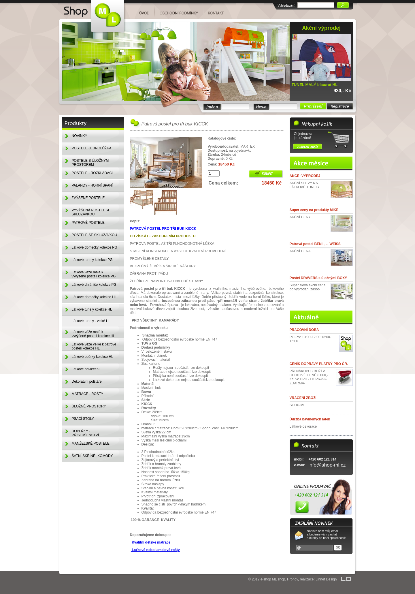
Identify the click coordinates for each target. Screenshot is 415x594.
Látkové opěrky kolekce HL (92, 357)
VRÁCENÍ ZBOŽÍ (303, 398)
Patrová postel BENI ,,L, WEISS (315, 244)
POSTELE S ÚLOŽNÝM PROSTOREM (90, 163)
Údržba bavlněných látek (310, 419)
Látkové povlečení (86, 369)
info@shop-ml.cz (327, 465)
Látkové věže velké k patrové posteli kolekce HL (94, 346)
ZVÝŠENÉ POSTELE (88, 198)
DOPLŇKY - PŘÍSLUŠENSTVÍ (85, 433)
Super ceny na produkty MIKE (314, 210)
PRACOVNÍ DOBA (304, 330)
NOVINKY (79, 136)
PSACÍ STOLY (83, 419)
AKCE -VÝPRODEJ (305, 176)
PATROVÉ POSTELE (88, 223)
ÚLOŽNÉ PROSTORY (89, 406)
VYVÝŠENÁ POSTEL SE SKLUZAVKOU (91, 212)
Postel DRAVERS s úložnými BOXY (318, 278)
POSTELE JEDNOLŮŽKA (92, 148)
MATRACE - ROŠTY (87, 394)
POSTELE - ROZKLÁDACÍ (92, 173)
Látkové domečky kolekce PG (94, 247)
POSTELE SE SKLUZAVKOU (94, 235)
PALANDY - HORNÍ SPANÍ (92, 185)
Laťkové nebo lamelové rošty (155, 550)
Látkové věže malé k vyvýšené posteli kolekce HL (93, 334)
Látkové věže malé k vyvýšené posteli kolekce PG (94, 274)
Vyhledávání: (286, 5)
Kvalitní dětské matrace (150, 542)
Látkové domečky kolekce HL (94, 297)
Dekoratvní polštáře (87, 381)
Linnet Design (326, 579)
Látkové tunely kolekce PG (92, 260)
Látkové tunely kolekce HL (92, 309)
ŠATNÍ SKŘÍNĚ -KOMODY (92, 456)
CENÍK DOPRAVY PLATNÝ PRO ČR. (319, 364)
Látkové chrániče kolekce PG (94, 285)
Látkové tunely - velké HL (91, 321)
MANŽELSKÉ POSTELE (91, 443)
